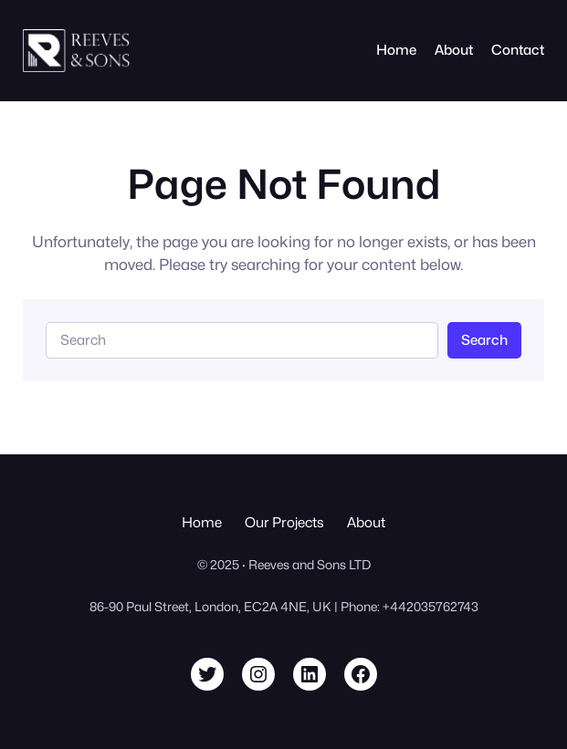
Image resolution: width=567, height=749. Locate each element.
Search (484, 339)
